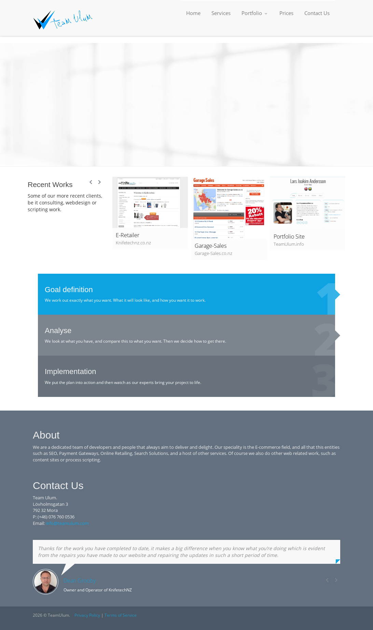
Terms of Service (121, 615)
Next (99, 182)
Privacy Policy (87, 615)
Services (221, 13)
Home (193, 13)
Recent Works (50, 184)
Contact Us (317, 13)
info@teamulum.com (67, 523)
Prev (91, 182)
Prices (286, 13)
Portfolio (254, 13)
